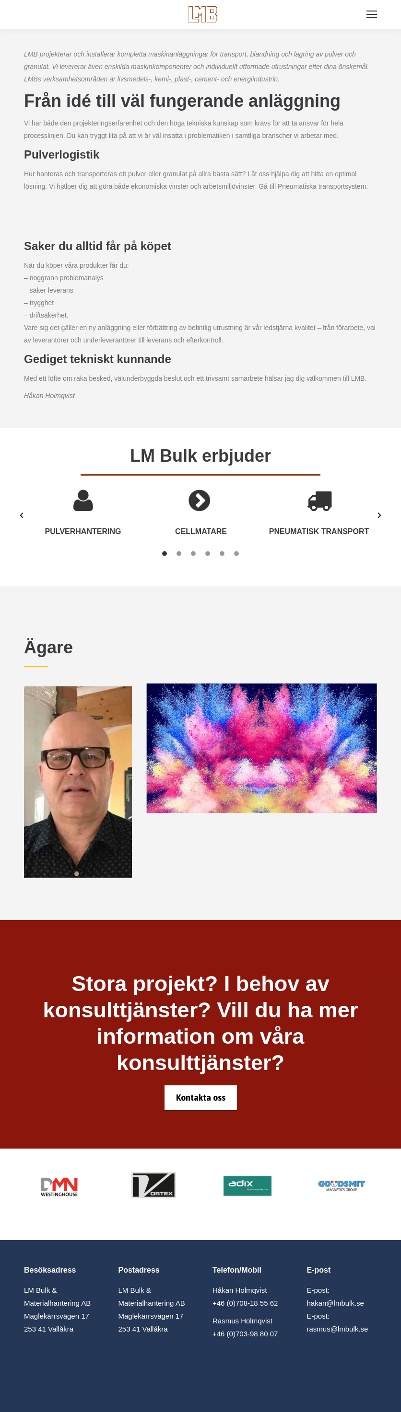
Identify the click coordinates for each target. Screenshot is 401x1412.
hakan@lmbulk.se (335, 1303)
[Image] (59, 1186)
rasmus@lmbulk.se (337, 1329)
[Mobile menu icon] (371, 14)
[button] (21, 515)
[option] (83, 515)
